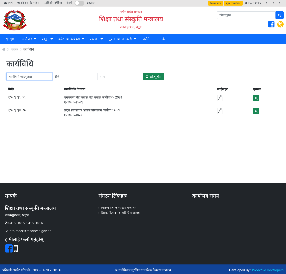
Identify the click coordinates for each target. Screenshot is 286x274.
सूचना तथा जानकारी (120, 39)
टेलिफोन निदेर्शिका (53, 2)
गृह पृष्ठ (10, 39)
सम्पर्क (8, 2)
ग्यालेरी (145, 39)
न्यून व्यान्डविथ (233, 3)
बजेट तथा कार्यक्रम (69, 39)
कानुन (45, 39)
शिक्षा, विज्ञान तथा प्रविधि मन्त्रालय (120, 213)
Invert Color (253, 3)
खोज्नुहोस (153, 76)
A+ (280, 3)
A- (267, 3)
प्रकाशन (94, 39)
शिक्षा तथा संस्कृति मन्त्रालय (131, 19)
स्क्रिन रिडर (215, 3)
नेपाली (69, 2)
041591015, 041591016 (24, 223)
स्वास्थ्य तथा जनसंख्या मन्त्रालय (118, 207)
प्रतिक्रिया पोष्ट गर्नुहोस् (28, 2)
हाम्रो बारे (27, 39)
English (91, 2)
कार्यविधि (28, 49)
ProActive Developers (268, 270)
